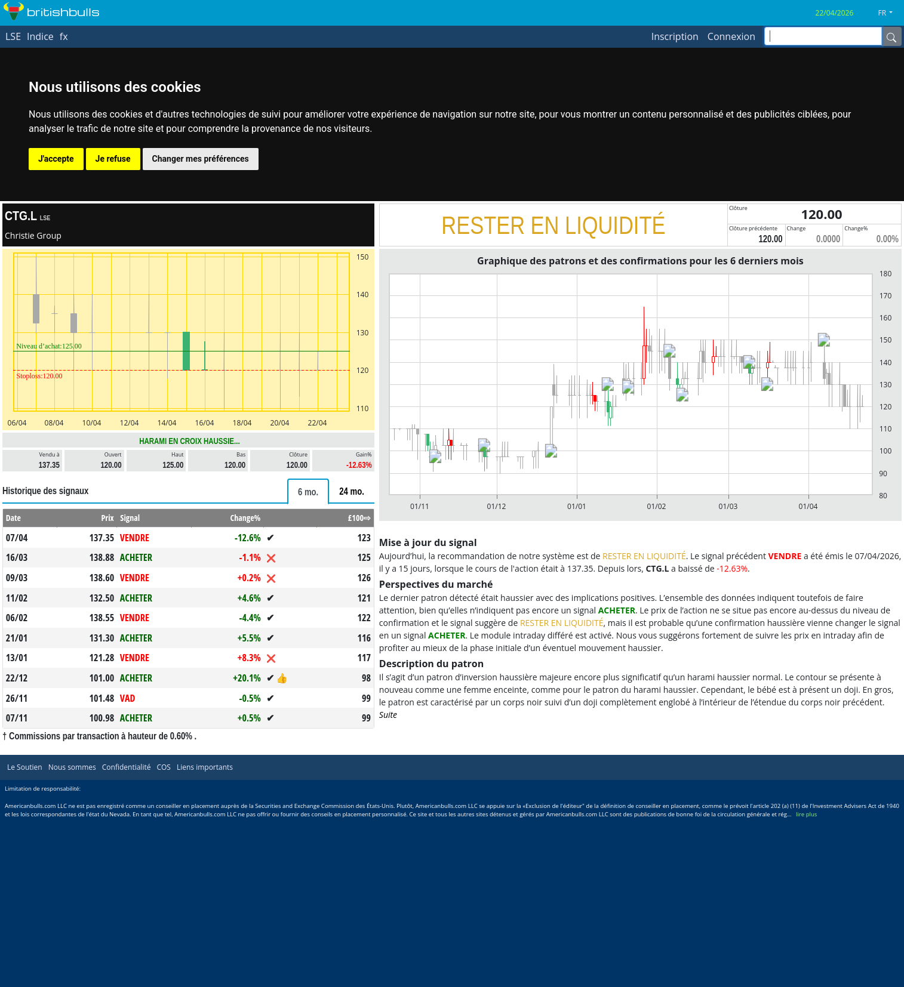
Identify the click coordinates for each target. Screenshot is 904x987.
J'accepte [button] (56, 159)
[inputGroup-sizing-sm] (823, 36)
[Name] (891, 36)
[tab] (308, 491)
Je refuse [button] (113, 159)
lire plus (806, 814)
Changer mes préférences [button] (200, 159)
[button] (890, 13)
